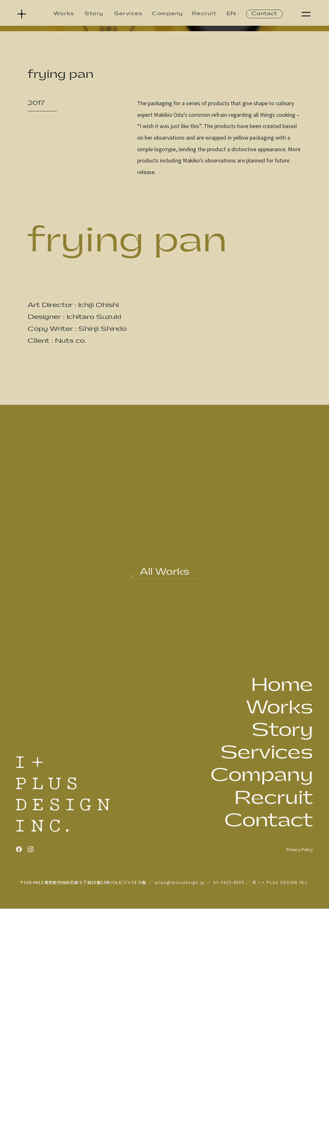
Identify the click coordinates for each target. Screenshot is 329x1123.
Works (64, 13)
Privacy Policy (299, 1064)
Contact (264, 13)
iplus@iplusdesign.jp (180, 1096)
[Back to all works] (165, 788)
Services (128, 13)
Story (93, 13)
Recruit (204, 13)
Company (167, 13)
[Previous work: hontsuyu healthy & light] (89, 764)
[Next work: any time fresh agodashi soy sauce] (239, 764)
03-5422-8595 (228, 1096)
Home (282, 899)
